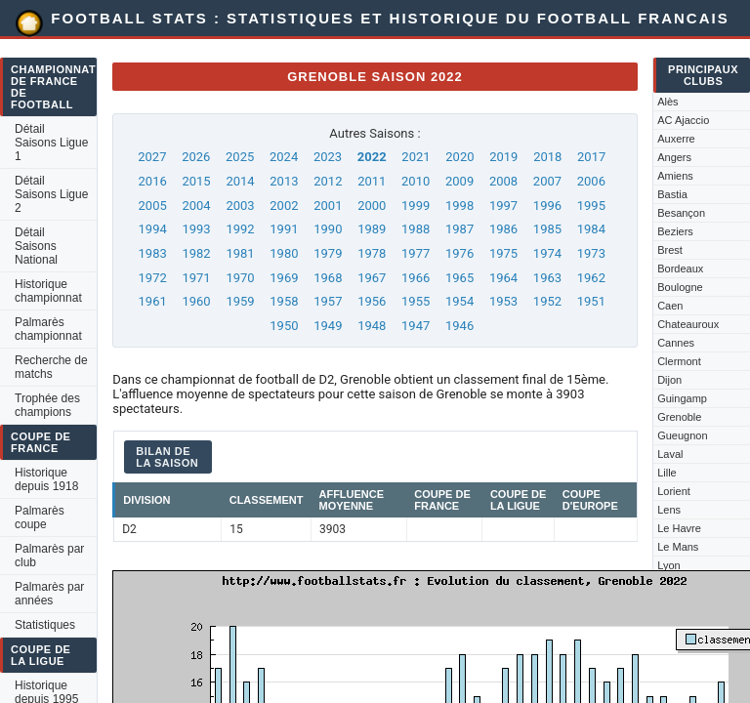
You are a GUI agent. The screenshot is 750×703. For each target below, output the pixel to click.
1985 (547, 229)
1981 (240, 253)
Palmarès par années (49, 593)
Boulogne (680, 287)
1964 (503, 277)
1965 (459, 277)
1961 (153, 301)
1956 (371, 301)
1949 (327, 325)
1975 (503, 253)
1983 (153, 253)
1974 (547, 253)
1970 (240, 277)
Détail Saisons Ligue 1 (51, 142)
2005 (153, 205)
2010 (415, 181)
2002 (284, 205)
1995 (591, 205)
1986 (503, 229)
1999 (415, 205)
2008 (503, 181)
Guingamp (682, 398)
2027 (152, 156)
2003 (240, 205)
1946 (459, 325)
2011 (371, 181)
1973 (591, 253)
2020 (459, 156)
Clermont (679, 361)
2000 (371, 205)
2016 (153, 181)
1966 (415, 277)
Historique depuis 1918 (46, 479)
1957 (327, 301)
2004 (196, 205)
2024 (284, 156)
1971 (196, 277)
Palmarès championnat (48, 329)
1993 (196, 229)
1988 (415, 229)
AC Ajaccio (683, 120)
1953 (503, 301)
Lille (667, 472)
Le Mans (677, 547)
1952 (547, 301)
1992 (240, 229)
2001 (327, 205)
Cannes (675, 343)
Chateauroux (688, 324)
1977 (415, 253)
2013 (284, 181)
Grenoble (679, 417)
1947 (415, 325)
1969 (284, 277)
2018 (547, 156)
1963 (547, 277)
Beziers (675, 231)
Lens (669, 510)
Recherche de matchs (51, 367)
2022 (372, 156)
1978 (371, 253)
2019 (503, 156)
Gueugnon (682, 435)
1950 (284, 325)
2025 (240, 156)
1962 (591, 277)
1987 (459, 229)
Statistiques (45, 625)
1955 (415, 301)
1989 (371, 229)
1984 (591, 229)
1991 (284, 229)
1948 (371, 325)
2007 (547, 181)
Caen (670, 305)
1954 (459, 301)
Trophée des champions (47, 405)
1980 (284, 253)
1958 (284, 301)
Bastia (672, 194)
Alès (667, 101)
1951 (591, 301)
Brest (670, 250)
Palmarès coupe (39, 517)
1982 (196, 253)
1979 (327, 253)
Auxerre (676, 139)
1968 (327, 277)
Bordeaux (680, 268)
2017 (591, 156)
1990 (327, 229)
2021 (415, 156)
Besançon (681, 213)
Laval (670, 454)
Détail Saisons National (36, 246)
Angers (674, 157)
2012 (327, 181)
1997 (503, 205)
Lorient (673, 491)
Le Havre (679, 528)
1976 (459, 253)
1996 (547, 205)
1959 (240, 301)
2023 (327, 156)
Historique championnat (48, 291)
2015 (196, 181)
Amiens (675, 176)
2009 (459, 181)
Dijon (669, 380)
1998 (459, 205)
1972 (153, 277)
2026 (196, 156)
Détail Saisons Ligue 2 (51, 194)
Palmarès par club (49, 555)
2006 (591, 181)
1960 (196, 301)
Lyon (668, 565)
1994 (153, 229)
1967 (371, 277)
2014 (240, 181)
